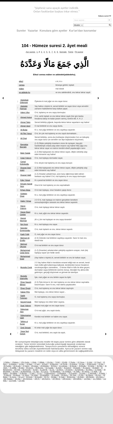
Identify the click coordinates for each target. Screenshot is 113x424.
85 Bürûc (64, 375)
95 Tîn (46, 377)
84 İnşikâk (55, 375)
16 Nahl (29, 364)
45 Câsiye (86, 368)
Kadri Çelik (24, 234)
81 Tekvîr (25, 375)
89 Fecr (98, 375)
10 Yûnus (81, 362)
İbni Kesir (24, 224)
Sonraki (63, 52)
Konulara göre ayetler (53, 30)
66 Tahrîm (86, 371)
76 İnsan (82, 373)
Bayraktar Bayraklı (24, 145)
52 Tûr (52, 370)
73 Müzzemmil (49, 373)
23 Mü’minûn (92, 364)
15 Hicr (22, 364)
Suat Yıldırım (25, 306)
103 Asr (18, 379)
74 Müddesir (62, 373)
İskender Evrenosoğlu (25, 229)
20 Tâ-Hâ (64, 364)
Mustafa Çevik (26, 267)
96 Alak (54, 377)
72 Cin (39, 373)
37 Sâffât (13, 368)
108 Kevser (66, 379)
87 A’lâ (81, 375)
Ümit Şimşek (25, 328)
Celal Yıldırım (25, 158)
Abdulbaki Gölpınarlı (24, 101)
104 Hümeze (28, 379)
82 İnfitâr (34, 375)
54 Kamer (69, 370)
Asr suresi (31, 52)
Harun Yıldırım (23, 207)
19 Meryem (54, 364)
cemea (21, 85)
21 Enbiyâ (73, 364)
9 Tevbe (72, 362)
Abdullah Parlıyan (23, 107)
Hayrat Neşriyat (23, 219)
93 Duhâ (29, 377)
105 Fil (37, 379)
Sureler (21, 30)
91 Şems (13, 377)
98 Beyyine (71, 377)
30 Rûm (54, 366)
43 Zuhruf (67, 368)
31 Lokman (63, 366)
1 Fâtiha (7, 362)
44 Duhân (77, 368)
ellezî (21, 81)
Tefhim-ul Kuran (24, 323)
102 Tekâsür (8, 379)
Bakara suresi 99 (104, 16)
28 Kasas (34, 366)
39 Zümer (30, 368)
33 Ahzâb (82, 366)
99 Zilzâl (80, 377)
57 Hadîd (98, 370)
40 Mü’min (39, 368)
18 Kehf (45, 364)
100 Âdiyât (90, 377)
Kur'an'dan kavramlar (82, 30)
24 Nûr (101, 364)
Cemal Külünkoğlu (24, 163)
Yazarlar (33, 30)
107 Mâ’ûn (56, 379)
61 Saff (36, 371)
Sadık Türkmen (23, 297)
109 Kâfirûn (77, 379)
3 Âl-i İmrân (25, 362)
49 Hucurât (26, 370)
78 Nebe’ (102, 373)
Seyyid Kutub (25, 302)
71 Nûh (32, 373)
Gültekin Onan (23, 195)
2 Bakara (15, 362)
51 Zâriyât (44, 370)
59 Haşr (16, 371)
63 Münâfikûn (55, 371)
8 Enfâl (64, 362)
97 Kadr (62, 377)
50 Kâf (35, 370)
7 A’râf (57, 362)
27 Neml (26, 366)
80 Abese (16, 375)
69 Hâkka (14, 373)
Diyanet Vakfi (25, 175)
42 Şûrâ (59, 368)
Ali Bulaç (23, 130)
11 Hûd (89, 362)
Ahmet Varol (25, 126)
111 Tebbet (97, 379)
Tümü (70, 52)
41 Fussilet (49, 368)
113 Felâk (13, 381)
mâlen (21, 89)
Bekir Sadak (25, 153)
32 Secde (73, 366)
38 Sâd (21, 368)
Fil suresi (79, 52)
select (109, 20)
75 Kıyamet (72, 373)
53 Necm (60, 370)
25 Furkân (7, 366)
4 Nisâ (34, 362)
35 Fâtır (100, 366)
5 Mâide (41, 362)
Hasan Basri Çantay (25, 213)
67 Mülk (94, 371)
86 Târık (73, 375)
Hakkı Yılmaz (25, 201)
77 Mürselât (92, 373)
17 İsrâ (37, 364)
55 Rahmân (79, 370)
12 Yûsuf (97, 362)
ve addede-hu (24, 92)
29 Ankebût (44, 366)
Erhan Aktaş (25, 190)
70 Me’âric (23, 373)
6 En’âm (50, 362)
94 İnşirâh (38, 377)
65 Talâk (76, 371)
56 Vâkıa (89, 370)
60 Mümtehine (26, 371)
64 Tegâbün (67, 371)
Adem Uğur (25, 112)
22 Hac (82, 364)
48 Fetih (17, 370)
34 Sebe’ (91, 366)
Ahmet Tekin (25, 122)
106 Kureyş (46, 379)
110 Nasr (87, 379)
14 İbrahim (13, 364)
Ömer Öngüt (25, 288)
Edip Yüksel (25, 180)
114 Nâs (21, 381)
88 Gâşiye (90, 375)
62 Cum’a (45, 371)
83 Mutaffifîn (45, 375)
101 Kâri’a (100, 377)
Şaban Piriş (25, 292)
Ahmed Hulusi (26, 117)
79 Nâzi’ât (7, 375)
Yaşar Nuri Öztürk (24, 332)
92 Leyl (21, 377)
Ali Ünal (23, 138)
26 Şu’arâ (17, 366)
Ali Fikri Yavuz (26, 133)
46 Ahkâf (95, 368)
